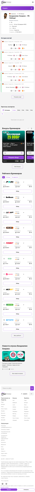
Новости (3, 452)
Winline (14, 408)
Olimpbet (15, 422)
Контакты (3, 444)
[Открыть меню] (33, 2)
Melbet (14, 417)
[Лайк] (17, 161)
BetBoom (15, 404)
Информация (4, 425)
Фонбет (3, 419)
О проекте (3, 457)
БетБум (3, 406)
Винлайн (3, 421)
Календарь (6, 110)
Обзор (17, 192)
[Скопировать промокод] (22, 153)
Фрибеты (26, 399)
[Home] (6, 395)
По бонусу (9, 178)
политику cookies (4, 487)
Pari (13, 402)
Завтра (18, 110)
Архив (2, 450)
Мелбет (3, 412)
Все (3, 114)
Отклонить (26, 489)
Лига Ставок (4, 410)
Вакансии (3, 446)
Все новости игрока (17, 375)
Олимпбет (26, 422)
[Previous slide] (28, 129)
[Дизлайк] (22, 161)
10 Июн (28, 110)
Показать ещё (17, 97)
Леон (2, 408)
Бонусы (15, 399)
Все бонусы (17, 167)
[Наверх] (24, 395)
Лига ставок (27, 419)
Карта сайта (4, 455)
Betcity (14, 415)
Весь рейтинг (17, 336)
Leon (14, 406)
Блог (2, 448)
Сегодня (13, 110)
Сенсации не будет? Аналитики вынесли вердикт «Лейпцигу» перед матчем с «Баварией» (12, 366)
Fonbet (14, 411)
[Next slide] (31, 129)
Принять (9, 489)
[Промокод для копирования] (12, 153)
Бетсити (3, 415)
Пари (2, 403)
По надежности (16, 178)
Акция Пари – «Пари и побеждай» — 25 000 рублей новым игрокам (10, 145)
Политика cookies (5, 431)
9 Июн (23, 110)
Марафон (3, 417)
